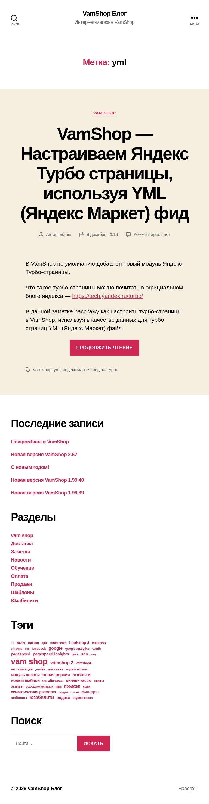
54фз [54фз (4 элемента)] (21, 643)
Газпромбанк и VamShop (40, 441)
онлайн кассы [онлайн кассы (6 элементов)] (79, 680)
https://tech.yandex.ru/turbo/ (107, 296)
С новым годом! (30, 467)
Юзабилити (24, 600)
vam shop (104, 113)
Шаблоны (22, 592)
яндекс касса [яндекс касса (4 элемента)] (82, 698)
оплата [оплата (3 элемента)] (99, 680)
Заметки (20, 551)
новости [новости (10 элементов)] (82, 674)
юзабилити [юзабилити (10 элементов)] (42, 697)
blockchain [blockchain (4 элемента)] (58, 643)
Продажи (21, 584)
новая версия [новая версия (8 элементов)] (56, 674)
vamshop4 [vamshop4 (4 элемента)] (83, 663)
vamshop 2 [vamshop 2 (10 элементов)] (61, 662)
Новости (21, 560)
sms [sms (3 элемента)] (93, 654)
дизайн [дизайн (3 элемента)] (40, 669)
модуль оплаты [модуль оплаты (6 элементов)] (25, 675)
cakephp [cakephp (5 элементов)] (99, 643)
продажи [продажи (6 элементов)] (72, 686)
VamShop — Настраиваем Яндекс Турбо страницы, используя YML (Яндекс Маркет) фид (104, 173)
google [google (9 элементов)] (56, 648)
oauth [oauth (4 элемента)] (96, 649)
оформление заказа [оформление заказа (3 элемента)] (39, 686)
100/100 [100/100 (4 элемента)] (33, 643)
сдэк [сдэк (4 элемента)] (86, 686)
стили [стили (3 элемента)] (75, 692)
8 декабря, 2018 (102, 234)
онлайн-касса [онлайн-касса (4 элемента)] (52, 681)
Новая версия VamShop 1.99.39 (47, 493)
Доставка (22, 543)
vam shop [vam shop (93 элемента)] (29, 661)
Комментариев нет (152, 234)
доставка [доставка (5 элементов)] (55, 669)
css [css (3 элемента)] (27, 648)
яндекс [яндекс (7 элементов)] (63, 697)
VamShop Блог (105, 13)
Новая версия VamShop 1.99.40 (47, 480)
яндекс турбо (105, 369)
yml (57, 369)
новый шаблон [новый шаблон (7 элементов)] (25, 680)
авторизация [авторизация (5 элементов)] (22, 669)
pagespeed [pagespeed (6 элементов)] (20, 654)
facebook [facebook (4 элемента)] (39, 649)
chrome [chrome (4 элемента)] (16, 649)
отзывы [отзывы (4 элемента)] (17, 686)
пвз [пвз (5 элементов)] (59, 686)
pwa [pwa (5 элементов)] (75, 654)
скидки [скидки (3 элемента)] (63, 692)
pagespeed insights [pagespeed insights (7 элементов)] (51, 654)
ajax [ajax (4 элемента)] (44, 643)
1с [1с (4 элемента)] (12, 643)
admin (65, 234)
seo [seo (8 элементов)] (84, 654)
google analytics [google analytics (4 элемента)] (77, 649)
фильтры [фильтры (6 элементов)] (90, 692)
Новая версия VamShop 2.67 (44, 454)
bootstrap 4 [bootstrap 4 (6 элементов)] (79, 643)
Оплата (19, 576)
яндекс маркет (76, 369)
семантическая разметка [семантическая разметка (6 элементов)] (33, 692)
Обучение (22, 568)
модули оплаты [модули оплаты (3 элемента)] (77, 669)
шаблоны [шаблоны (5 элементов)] (19, 698)
